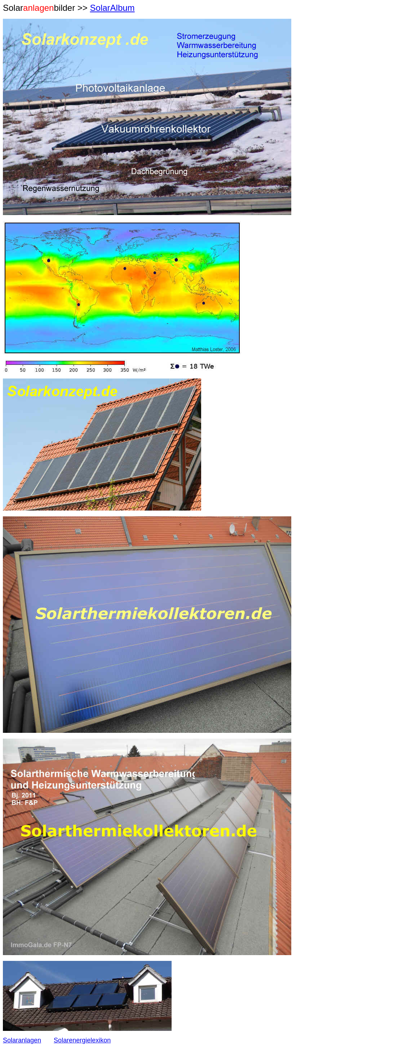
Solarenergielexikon (82, 1040)
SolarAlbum (112, 8)
